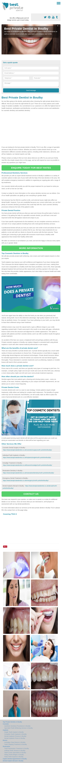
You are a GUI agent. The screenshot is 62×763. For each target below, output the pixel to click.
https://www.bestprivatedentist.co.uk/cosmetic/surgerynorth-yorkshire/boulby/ (27, 450)
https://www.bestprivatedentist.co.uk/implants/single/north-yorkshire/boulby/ (27, 457)
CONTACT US (31, 494)
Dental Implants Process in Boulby (15, 736)
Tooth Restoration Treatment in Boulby (16, 748)
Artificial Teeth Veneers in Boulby (14, 750)
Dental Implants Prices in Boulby (14, 738)
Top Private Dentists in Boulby (12, 722)
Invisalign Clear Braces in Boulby (14, 742)
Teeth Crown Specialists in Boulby (15, 752)
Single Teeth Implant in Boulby (14, 732)
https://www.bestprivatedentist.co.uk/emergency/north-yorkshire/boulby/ (26, 480)
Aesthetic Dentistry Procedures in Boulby (17, 726)
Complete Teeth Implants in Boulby (15, 734)
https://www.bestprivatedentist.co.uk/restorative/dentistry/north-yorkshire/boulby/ (28, 473)
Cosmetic (6, 724)
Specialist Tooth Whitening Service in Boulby (18, 728)
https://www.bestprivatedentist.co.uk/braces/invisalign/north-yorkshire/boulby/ (27, 465)
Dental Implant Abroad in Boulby (13, 761)
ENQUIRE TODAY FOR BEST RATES (31, 168)
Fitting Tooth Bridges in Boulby (14, 754)
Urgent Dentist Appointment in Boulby (15, 759)
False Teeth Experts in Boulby (13, 756)
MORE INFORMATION (31, 248)
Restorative (6, 746)
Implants (5, 730)
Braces (5, 740)
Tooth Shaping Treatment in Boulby (15, 744)
